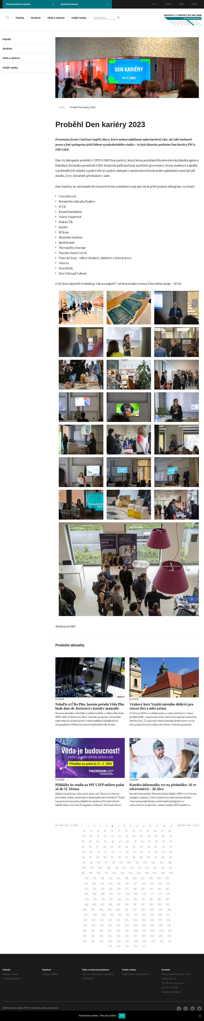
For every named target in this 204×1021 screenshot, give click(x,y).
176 (103, 899)
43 (90, 841)
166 (111, 894)
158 (135, 888)
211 (119, 914)
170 (144, 894)
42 (83, 841)
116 (162, 867)
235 (135, 925)
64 (148, 846)
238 (160, 925)
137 (143, 878)
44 (98, 841)
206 (169, 909)
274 (118, 946)
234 (127, 925)
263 (93, 941)
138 (151, 878)
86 (119, 857)
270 (153, 941)
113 (139, 867)
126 (146, 873)
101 (137, 862)
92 (163, 857)
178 (119, 899)
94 (84, 862)
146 (127, 883)
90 (148, 857)
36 (134, 836)
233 (118, 925)
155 (110, 888)
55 (83, 846)
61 (127, 846)
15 (171, 826)
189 (118, 904)
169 (136, 894)
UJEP (194, 4)
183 (159, 899)
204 (152, 909)
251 (84, 935)
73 (120, 852)
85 (112, 857)
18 (98, 831)
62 (134, 846)
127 (155, 873)
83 (98, 857)
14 (164, 826)
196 (84, 909)
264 (102, 941)
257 (135, 935)
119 (90, 873)
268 (136, 941)
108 (100, 867)
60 (119, 846)
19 (105, 831)
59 (112, 846)
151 (168, 883)
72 (112, 852)
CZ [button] (155, 4)
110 (116, 867)
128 (163, 873)
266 (119, 941)
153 (94, 888)
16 (84, 831)
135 (126, 878)
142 (94, 883)
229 (85, 925)
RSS (27, 1008)
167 (119, 894)
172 (160, 894)
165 (103, 894)
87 (127, 857)
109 (108, 867)
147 (135, 883)
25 (148, 831)
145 (119, 883)
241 (92, 930)
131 (94, 878)
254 (110, 935)
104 (161, 862)
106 (84, 867)
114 (147, 867)
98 (113, 862)
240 (84, 930)
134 (118, 878)
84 (105, 857)
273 (110, 946)
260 (161, 935)
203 (143, 909)
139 (159, 878)
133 (110, 878)
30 (91, 836)
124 (130, 873)
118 (82, 873)
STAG (168, 4)
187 (102, 904)
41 (170, 836)
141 (86, 883)
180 (135, 899)
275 (127, 946)
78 (156, 852)
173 (168, 894)
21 (119, 831)
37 (141, 836)
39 (156, 836)
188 (110, 904)
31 (98, 836)
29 (84, 836)
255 (118, 935)
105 (170, 862)
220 (102, 920)
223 (126, 920)
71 (106, 852)
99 (121, 862)
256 (127, 935)
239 (169, 925)
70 (98, 852)
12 (150, 826)
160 (151, 888)
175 (95, 899)
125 (138, 873)
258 (143, 935)
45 (105, 841)
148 (143, 883)
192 (143, 904)
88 (134, 857)
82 (90, 857)
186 (94, 904)
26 (155, 831)
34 (119, 836)
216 (160, 914)
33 (112, 836)
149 (152, 883)
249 (161, 930)
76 (141, 852)
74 (127, 852)
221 (110, 920)
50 (142, 841)
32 (105, 836)
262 (84, 941)
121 (106, 873)
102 (145, 862)
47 (120, 841)
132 (102, 878)
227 (160, 920)
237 (152, 925)
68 (83, 852)
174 (87, 899)
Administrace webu (13, 1008)
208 (95, 914)
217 (168, 914)
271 (161, 941)
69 (91, 852)
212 (127, 914)
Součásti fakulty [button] (85, 4)
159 (143, 888)
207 (86, 914)
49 (135, 841)
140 (167, 878)
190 (127, 904)
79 (163, 852)
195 (167, 904)
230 (94, 925)
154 (102, 888)
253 (101, 935)
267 (127, 941)
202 (135, 909)
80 (170, 852)
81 (84, 857)
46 (112, 841)
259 (152, 935)
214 (144, 914)
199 (109, 909)
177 (111, 899)
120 (98, 873)
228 (169, 920)
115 (155, 867)
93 (170, 857)
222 (118, 920)
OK (122, 1015)
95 (91, 862)
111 (124, 867)
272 (170, 941)
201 (126, 909)
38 (148, 836)
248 (153, 930)
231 (102, 925)
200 (118, 909)
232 (110, 925)
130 (86, 878)
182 (151, 899)
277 (144, 946)
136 (135, 878)
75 (134, 852)
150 (160, 883)
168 (127, 894)
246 (136, 930)
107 (92, 867)
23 (133, 831)
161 (159, 888)
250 (170, 930)
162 (167, 888)
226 (152, 920)
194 (159, 904)
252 (93, 935)
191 (135, 904)
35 (127, 836)
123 (122, 873)
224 (135, 920)
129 (171, 873)
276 (135, 946)
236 (144, 925)
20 (112, 831)
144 (110, 883)
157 (127, 888)
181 (143, 899)
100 (129, 862)
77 (149, 852)
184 (167, 899)
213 (135, 914)
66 (163, 846)
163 (86, 894)
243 (110, 930)
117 (170, 867)
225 (143, 920)
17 (91, 831)
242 (101, 930)
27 (162, 831)
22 (126, 831)
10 (137, 826)
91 (156, 857)
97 (106, 862)
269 (145, 941)
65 (156, 846)
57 (97, 846)
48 (127, 841)
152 (86, 888)
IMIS (181, 4)
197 (93, 909)
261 (169, 935)
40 (163, 836)
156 (119, 888)
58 (105, 846)
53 (163, 841)
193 (151, 904)
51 (149, 841)
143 (102, 883)
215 (152, 914)
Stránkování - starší (188, 825)
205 (160, 909)
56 (90, 846)
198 (101, 909)
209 (103, 914)
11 (144, 826)
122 (114, 873)
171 (152, 894)
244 (118, 930)
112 (131, 867)
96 (98, 862)
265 (110, 941)
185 (86, 904)
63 (141, 846)
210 (112, 914)
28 (169, 831)
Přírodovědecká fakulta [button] (30, 4)
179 (127, 899)
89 (141, 857)
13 (157, 826)
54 (171, 841)
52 (156, 841)
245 (127, 930)
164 (94, 894)
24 (140, 831)
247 (144, 930)
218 (85, 920)
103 (153, 862)
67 (171, 846)
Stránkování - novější (66, 825)
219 (93, 920)
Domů (62, 107)
